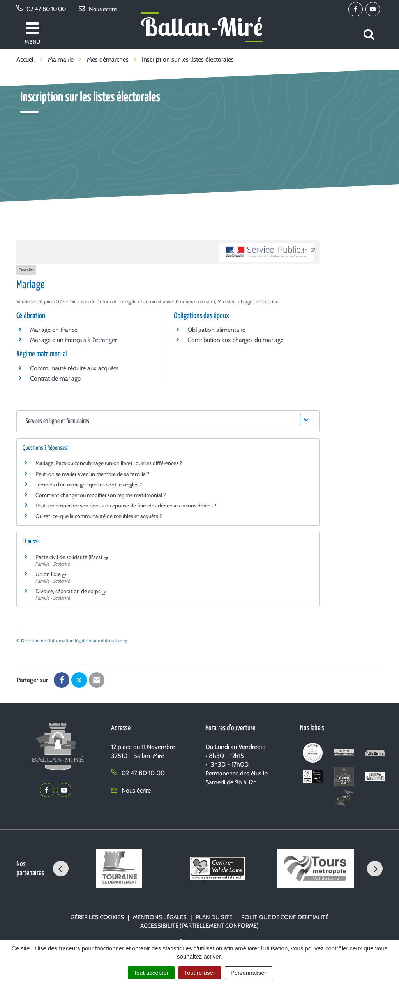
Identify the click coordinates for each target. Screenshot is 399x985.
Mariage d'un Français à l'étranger (73, 340)
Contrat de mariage (55, 378)
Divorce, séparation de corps (68, 591)
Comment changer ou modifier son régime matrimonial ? (100, 495)
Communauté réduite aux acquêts (74, 368)
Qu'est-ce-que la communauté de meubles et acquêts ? (98, 516)
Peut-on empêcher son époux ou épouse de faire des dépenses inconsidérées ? (125, 505)
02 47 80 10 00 (138, 773)
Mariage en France (54, 329)
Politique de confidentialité (284, 917)
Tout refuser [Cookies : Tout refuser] (199, 972)
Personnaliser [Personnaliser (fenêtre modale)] (249, 972)
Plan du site (214, 917)
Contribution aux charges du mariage (235, 340)
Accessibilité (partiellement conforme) (199, 925)
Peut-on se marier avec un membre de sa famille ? (92, 474)
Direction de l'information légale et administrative (71, 640)
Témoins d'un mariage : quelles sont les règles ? (88, 484)
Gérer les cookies (97, 917)
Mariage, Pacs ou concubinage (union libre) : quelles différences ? (108, 463)
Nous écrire (131, 790)
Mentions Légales (160, 917)
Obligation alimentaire (216, 329)
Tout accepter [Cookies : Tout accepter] (151, 972)
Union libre (48, 574)
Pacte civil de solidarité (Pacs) (68, 556)
